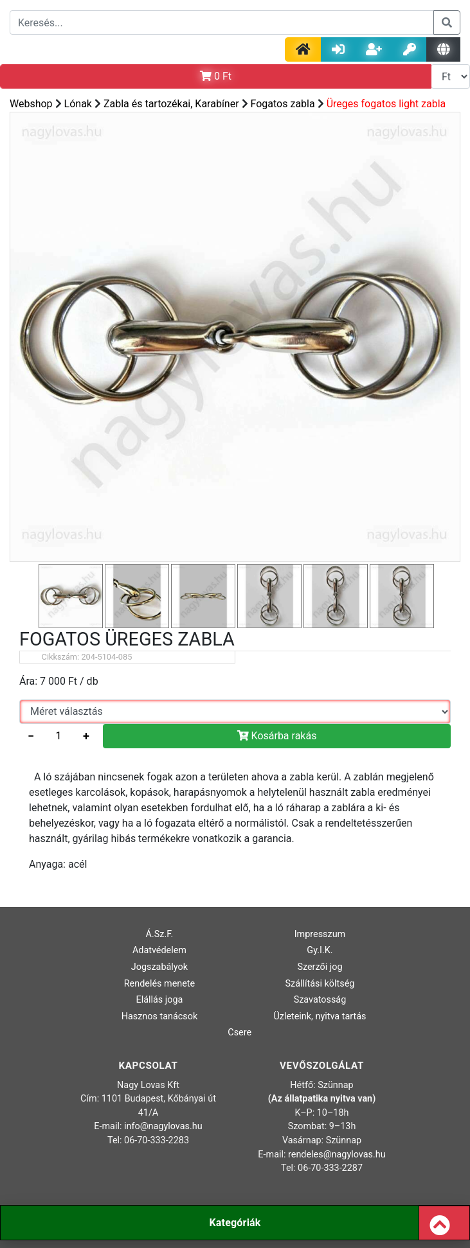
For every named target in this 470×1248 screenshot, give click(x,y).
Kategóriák (234, 1223)
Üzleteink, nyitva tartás (319, 1016)
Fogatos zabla (283, 104)
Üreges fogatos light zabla (386, 104)
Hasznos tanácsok (160, 1016)
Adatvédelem (159, 950)
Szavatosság (320, 999)
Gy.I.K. (319, 950)
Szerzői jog (319, 967)
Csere (239, 1032)
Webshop (31, 104)
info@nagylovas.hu (163, 1126)
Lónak (78, 104)
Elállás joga (159, 999)
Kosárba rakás (277, 736)
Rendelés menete (159, 983)
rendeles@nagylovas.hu (337, 1154)
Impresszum (320, 934)
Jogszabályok (159, 967)
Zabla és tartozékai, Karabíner (171, 104)
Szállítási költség (319, 983)
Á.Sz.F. (160, 934)
